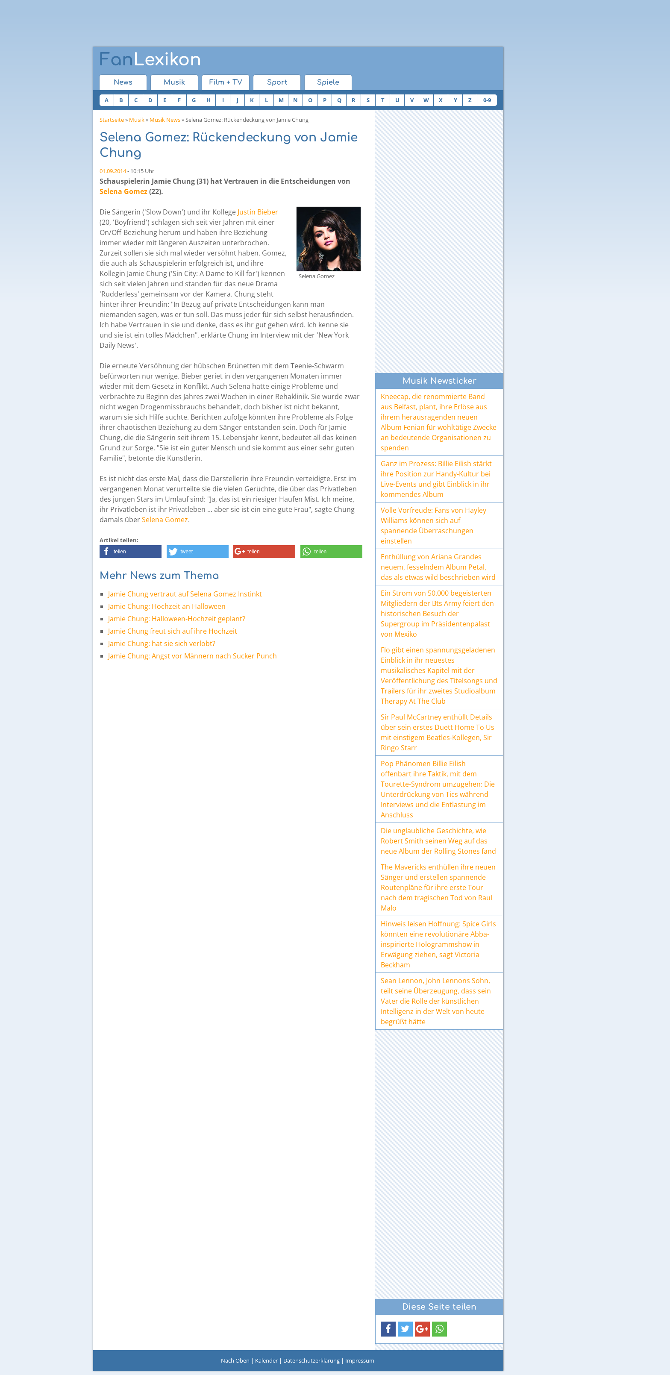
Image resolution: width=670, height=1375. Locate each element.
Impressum (359, 1360)
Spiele (328, 82)
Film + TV (225, 82)
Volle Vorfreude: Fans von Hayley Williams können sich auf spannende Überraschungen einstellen (433, 525)
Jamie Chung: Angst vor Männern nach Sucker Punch (192, 656)
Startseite (112, 119)
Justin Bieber (258, 212)
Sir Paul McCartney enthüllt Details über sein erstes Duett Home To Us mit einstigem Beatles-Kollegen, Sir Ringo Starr (437, 732)
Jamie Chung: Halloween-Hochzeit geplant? (176, 618)
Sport (277, 82)
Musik (174, 82)
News (123, 82)
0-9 (487, 100)
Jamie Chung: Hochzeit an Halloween (167, 606)
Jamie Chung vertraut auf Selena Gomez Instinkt (185, 594)
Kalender (266, 1360)
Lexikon (150, 59)
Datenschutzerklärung (311, 1360)
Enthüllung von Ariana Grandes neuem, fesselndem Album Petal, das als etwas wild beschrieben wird (438, 567)
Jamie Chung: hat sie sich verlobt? (161, 643)
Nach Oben (235, 1360)
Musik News (165, 119)
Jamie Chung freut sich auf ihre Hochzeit (172, 631)
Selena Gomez (123, 191)
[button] (131, 551)
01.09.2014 (113, 171)
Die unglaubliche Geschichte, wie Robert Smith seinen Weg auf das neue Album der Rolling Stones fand (438, 841)
